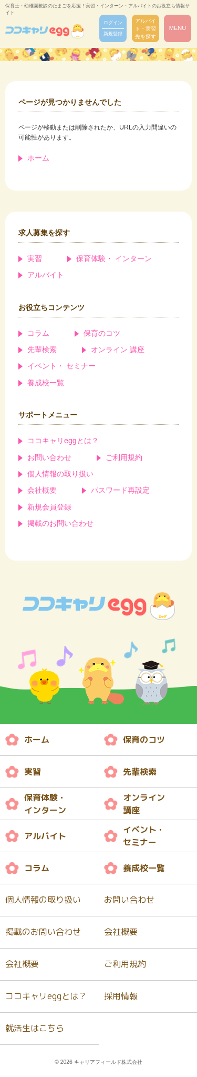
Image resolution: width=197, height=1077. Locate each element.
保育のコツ (102, 333)
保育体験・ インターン (114, 258)
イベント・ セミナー (61, 366)
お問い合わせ (49, 457)
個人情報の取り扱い (60, 474)
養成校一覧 (45, 382)
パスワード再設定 (120, 490)
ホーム (38, 158)
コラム (38, 333)
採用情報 (121, 996)
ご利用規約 (124, 457)
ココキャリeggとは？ (63, 440)
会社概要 (42, 490)
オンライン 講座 (117, 349)
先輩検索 (42, 349)
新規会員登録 (49, 507)
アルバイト (45, 275)
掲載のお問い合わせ (60, 523)
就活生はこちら (34, 1028)
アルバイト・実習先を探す (145, 28)
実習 (34, 258)
